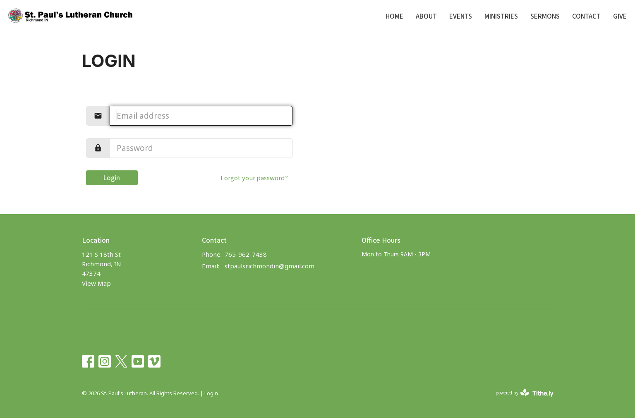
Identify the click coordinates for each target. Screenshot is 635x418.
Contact (586, 16)
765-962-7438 (246, 254)
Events (460, 16)
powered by (525, 393)
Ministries (501, 16)
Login (111, 177)
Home (394, 16)
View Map (96, 283)
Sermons (545, 16)
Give (620, 16)
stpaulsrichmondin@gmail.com (269, 266)
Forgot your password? (254, 177)
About (426, 16)
